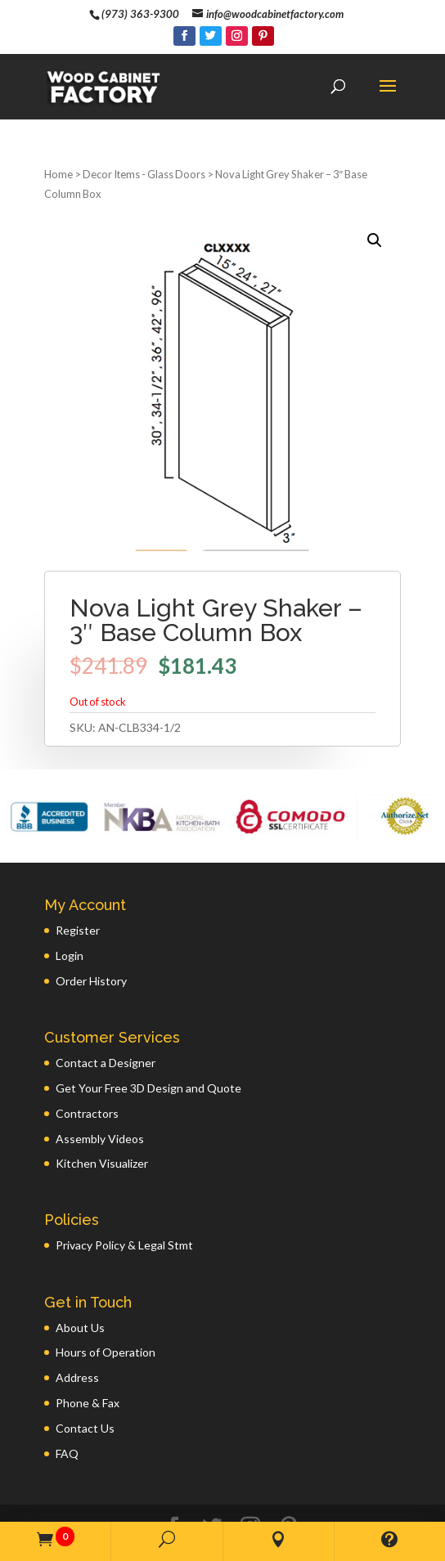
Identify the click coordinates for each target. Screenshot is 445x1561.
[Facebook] (184, 36)
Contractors (87, 1061)
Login (69, 903)
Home (58, 121)
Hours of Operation (105, 1300)
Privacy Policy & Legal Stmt (124, 1193)
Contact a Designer (105, 1010)
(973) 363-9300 (140, 13)
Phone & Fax (87, 1350)
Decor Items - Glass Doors (144, 121)
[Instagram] (237, 36)
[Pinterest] (263, 36)
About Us (80, 1275)
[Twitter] (211, 36)
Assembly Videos (100, 1086)
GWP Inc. (366, 1502)
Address (77, 1325)
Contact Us (85, 1376)
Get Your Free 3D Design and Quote (148, 1036)
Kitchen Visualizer (102, 1111)
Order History (91, 928)
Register (78, 878)
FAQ (67, 1401)
